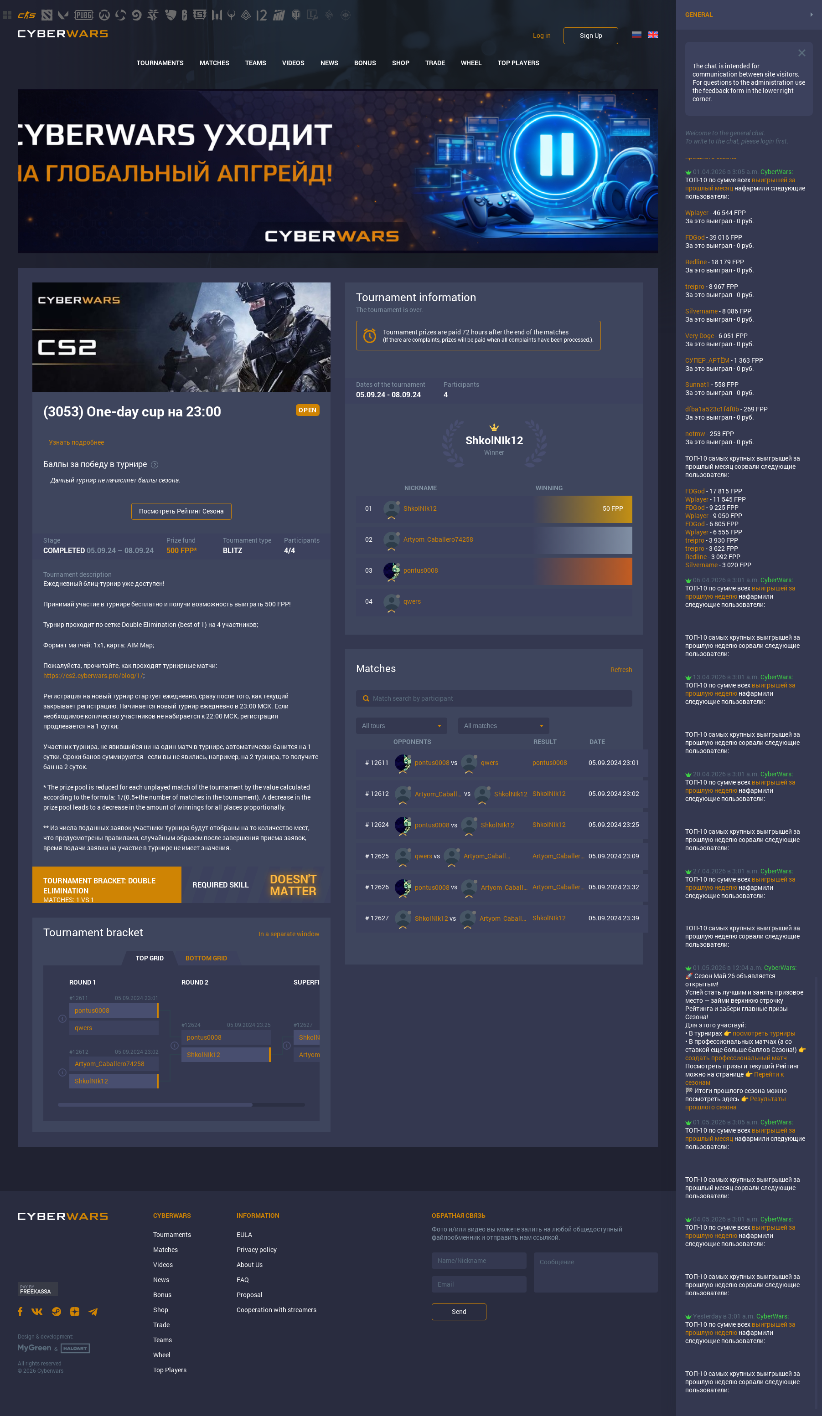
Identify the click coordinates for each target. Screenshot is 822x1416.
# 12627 (377, 917)
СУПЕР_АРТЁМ (707, 360)
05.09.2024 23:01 (614, 762)
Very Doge (699, 335)
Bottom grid (206, 958)
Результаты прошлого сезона (735, 1102)
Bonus (365, 63)
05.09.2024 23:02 (614, 793)
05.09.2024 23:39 (614, 917)
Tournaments (160, 63)
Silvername (701, 311)
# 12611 (377, 762)
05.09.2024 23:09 (614, 856)
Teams (255, 63)
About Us (250, 1264)
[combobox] (401, 726)
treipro (694, 286)
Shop (400, 63)
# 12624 (377, 824)
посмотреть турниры (764, 1033)
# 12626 (377, 886)
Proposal (250, 1294)
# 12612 (377, 793)
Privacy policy (257, 1249)
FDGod (695, 237)
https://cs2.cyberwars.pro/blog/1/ (93, 675)
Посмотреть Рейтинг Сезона (181, 511)
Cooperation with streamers (276, 1309)
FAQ (243, 1279)
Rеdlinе (696, 261)
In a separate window (289, 934)
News (329, 63)
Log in (542, 35)
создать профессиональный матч (736, 1057)
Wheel (471, 63)
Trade (435, 63)
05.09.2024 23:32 (614, 886)
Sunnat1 (697, 384)
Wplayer (696, 212)
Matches (214, 63)
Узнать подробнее (76, 442)
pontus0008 (92, 1010)
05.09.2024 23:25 (614, 824)
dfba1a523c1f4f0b (712, 409)
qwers (83, 1027)
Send (459, 1311)
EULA (244, 1234)
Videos (293, 63)
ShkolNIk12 (91, 1081)
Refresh (621, 670)
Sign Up (591, 35)
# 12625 (377, 856)
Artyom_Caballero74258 (110, 1063)
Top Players (518, 63)
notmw (695, 433)
